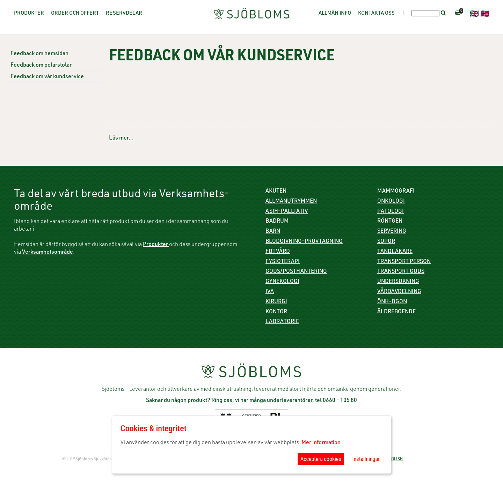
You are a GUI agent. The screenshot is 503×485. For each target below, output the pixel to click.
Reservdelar (124, 13)
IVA (269, 292)
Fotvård (277, 252)
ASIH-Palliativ (286, 212)
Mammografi (396, 191)
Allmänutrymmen (291, 201)
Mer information (321, 443)
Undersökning (398, 282)
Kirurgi (276, 302)
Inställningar (366, 459)
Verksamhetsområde (47, 252)
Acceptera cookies (320, 459)
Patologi (390, 212)
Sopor (386, 242)
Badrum (277, 221)
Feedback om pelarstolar (41, 65)
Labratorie (282, 322)
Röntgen (389, 221)
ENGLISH (394, 459)
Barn (272, 231)
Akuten (275, 191)
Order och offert (75, 13)
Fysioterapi (282, 262)
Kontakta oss (376, 13)
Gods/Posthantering (296, 272)
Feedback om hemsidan (39, 54)
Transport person (404, 262)
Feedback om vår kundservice (47, 77)
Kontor (276, 312)
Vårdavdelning (399, 292)
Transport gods (400, 272)
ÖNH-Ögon (392, 302)
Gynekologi (282, 282)
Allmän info (335, 13)
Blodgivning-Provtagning (304, 242)
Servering (391, 231)
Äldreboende (396, 312)
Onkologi (391, 201)
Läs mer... (121, 138)
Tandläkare (395, 252)
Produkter (29, 13)
